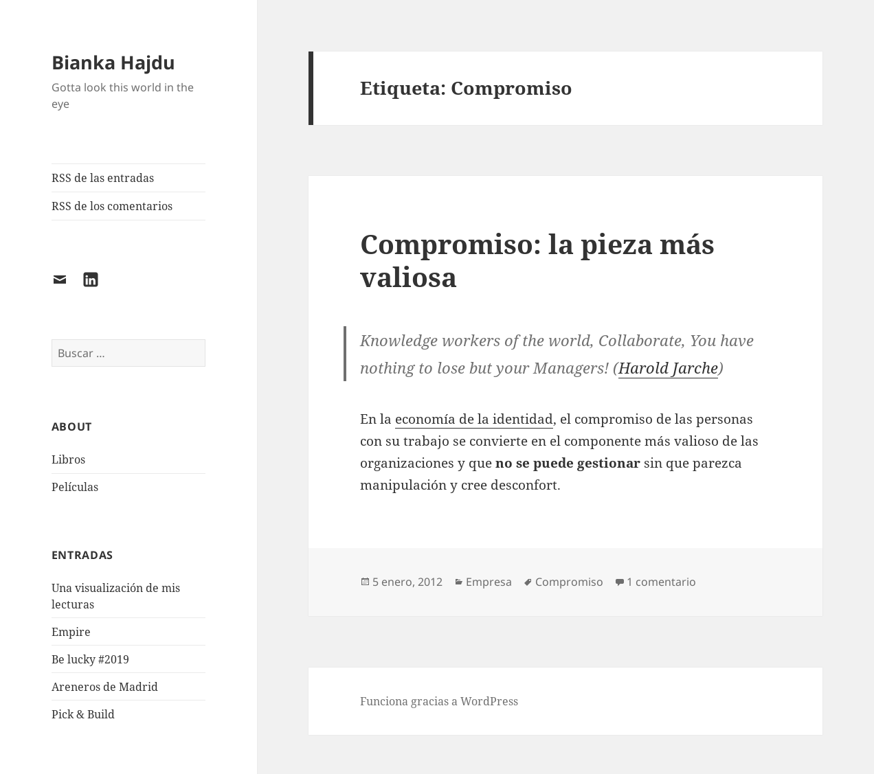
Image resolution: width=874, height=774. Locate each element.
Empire (71, 631)
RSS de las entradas (103, 177)
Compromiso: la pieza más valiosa (537, 260)
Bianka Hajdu (113, 62)
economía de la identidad (474, 419)
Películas (75, 486)
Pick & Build (83, 714)
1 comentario (661, 581)
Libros (68, 459)
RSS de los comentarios (112, 206)
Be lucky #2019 (90, 659)
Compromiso (569, 581)
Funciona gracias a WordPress (439, 701)
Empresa (489, 581)
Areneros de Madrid (105, 686)
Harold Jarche (668, 367)
